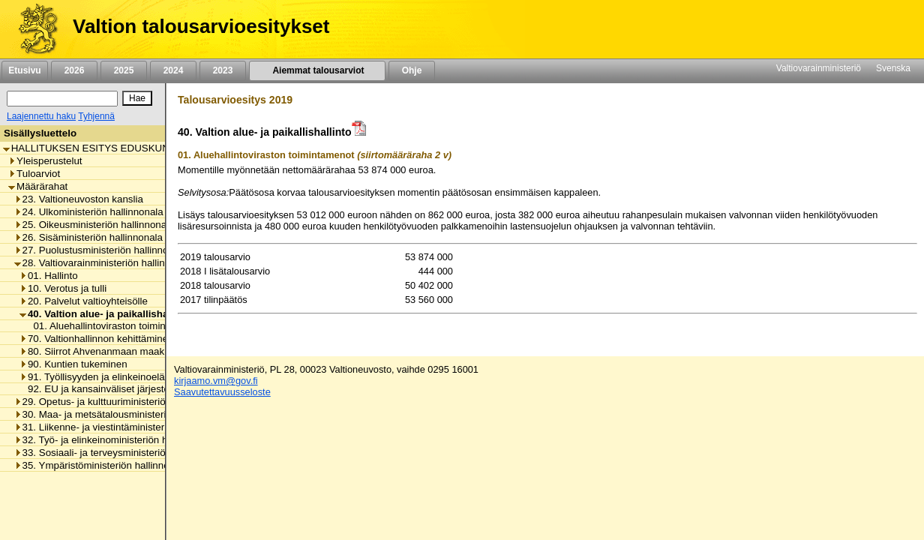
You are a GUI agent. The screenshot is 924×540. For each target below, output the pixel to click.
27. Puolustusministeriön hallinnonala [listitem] (101, 250)
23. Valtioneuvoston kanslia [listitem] (78, 199)
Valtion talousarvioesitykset (201, 26)
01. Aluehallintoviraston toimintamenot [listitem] (113, 326)
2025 (124, 70)
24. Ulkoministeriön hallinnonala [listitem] (89, 212)
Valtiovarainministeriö (818, 68)
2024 (173, 70)
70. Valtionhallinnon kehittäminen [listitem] (97, 338)
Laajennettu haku (41, 116)
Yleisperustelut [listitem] (45, 160)
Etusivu (24, 70)
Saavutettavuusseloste (222, 392)
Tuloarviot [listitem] (34, 173)
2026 (74, 70)
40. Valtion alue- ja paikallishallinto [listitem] (106, 314)
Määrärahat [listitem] (38, 186)
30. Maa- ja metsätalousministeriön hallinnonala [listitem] (124, 414)
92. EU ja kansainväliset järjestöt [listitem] (96, 388)
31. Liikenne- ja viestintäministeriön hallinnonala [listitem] (124, 427)
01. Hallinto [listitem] (49, 275)
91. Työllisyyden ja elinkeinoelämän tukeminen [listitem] (126, 376)
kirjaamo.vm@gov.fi (216, 380)
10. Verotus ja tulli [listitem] (63, 288)
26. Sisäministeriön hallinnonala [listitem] (88, 237)
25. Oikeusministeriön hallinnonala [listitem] (94, 224)
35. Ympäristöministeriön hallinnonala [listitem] (101, 465)
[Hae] (137, 98)
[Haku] (62, 98)
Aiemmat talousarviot (317, 70)
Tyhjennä (96, 116)
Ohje (412, 70)
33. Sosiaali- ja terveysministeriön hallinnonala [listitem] (120, 452)
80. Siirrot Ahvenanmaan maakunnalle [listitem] (108, 351)
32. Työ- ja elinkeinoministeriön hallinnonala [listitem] (115, 440)
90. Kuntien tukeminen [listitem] (74, 364)
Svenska (893, 68)
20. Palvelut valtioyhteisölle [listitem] (84, 301)
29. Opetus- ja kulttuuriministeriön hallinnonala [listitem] (120, 401)
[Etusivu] (32, 29)
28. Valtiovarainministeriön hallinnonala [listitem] (104, 262)
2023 (223, 70)
